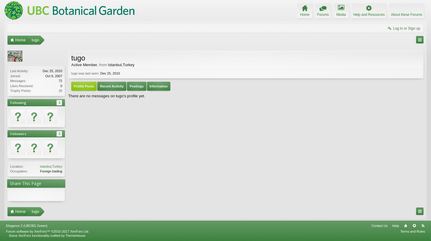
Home (405, 226)
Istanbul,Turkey (51, 166)
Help (395, 226)
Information (159, 86)
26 (60, 91)
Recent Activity (112, 86)
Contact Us (379, 226)
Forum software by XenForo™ (47, 231)
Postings (136, 86)
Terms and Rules (412, 231)
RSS (423, 226)
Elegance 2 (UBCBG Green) (26, 226)
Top (414, 226)
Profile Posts (84, 86)
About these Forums (406, 15)
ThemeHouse (75, 235)
